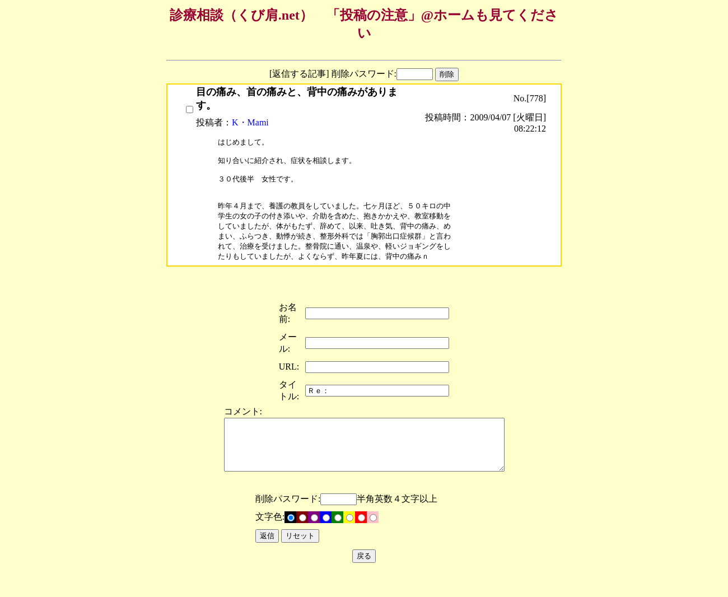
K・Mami (250, 122)
